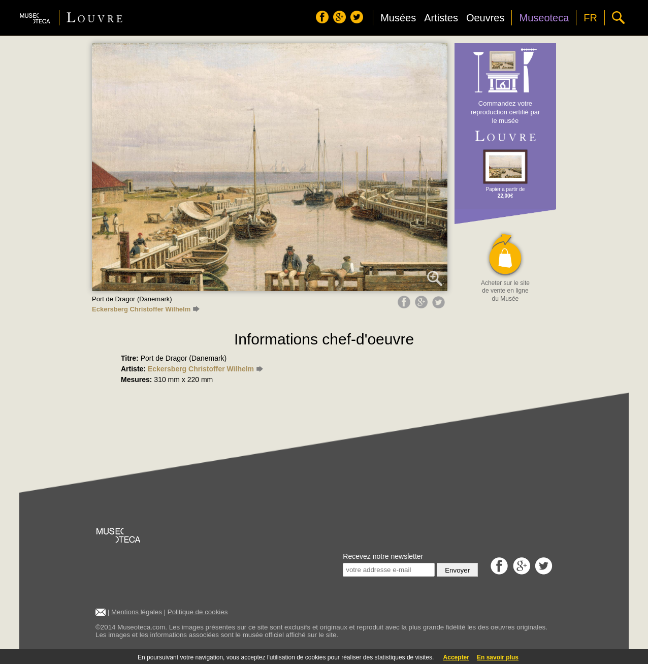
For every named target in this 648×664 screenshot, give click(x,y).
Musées (398, 17)
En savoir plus (498, 657)
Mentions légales (136, 612)
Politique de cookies (198, 612)
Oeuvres (485, 17)
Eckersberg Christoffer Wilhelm (146, 309)
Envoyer (457, 570)
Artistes (441, 17)
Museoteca (544, 17)
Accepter (456, 657)
